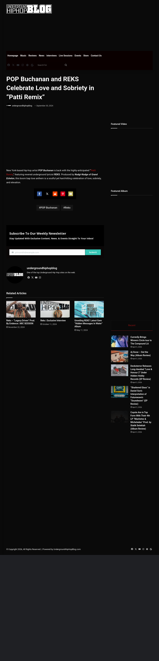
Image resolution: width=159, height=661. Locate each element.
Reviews (32, 55)
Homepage (12, 55)
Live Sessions (66, 55)
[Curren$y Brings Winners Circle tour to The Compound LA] (128, 347)
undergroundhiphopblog (22, 106)
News (41, 55)
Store (86, 55)
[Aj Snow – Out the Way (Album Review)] (128, 385)
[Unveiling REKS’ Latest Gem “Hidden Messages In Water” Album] (89, 309)
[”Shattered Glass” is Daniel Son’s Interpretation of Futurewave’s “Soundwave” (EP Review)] (128, 461)
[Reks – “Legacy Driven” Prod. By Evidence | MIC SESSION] (21, 309)
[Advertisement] (108, 25)
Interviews (51, 55)
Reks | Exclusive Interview (53, 320)
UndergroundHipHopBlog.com (67, 655)
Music (23, 55)
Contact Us (96, 55)
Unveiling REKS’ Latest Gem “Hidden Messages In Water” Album (88, 323)
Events (78, 55)
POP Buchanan (48, 207)
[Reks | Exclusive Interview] (55, 309)
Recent (131, 325)
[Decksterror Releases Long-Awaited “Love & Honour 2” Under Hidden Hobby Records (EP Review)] (128, 420)
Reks (68, 207)
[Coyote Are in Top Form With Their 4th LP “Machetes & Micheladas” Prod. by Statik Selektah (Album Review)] (128, 505)
